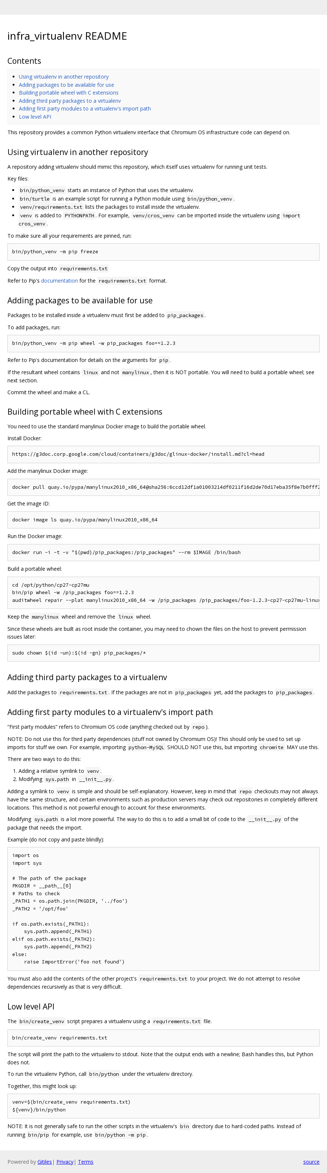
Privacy (64, 1161)
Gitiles (44, 1161)
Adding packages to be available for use (66, 84)
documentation (59, 280)
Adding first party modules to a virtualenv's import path (85, 108)
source (311, 1161)
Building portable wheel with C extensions (69, 92)
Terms (85, 1161)
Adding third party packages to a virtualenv (70, 100)
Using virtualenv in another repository (64, 76)
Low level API (35, 116)
